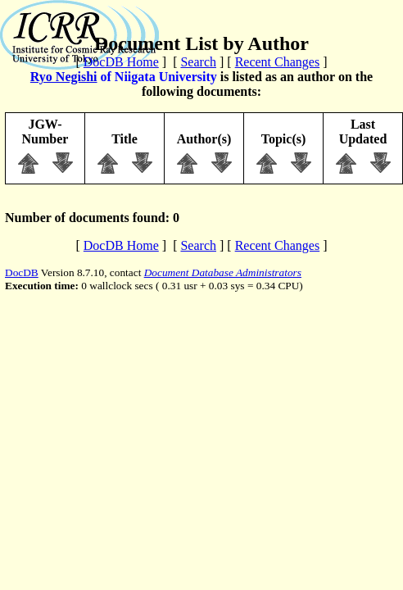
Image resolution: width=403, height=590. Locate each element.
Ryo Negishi (63, 77)
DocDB (21, 272)
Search (198, 62)
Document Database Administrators (222, 272)
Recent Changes (277, 62)
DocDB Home (121, 62)
